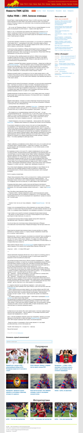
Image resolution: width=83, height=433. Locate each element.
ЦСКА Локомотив (64, 67)
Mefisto (56, 76)
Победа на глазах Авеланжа (64, 59)
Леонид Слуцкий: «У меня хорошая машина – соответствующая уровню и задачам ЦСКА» (65, 65)
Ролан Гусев (10, 122)
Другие (64, 10)
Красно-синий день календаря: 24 (68, 56)
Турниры (53, 4)
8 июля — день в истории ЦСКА (61, 19)
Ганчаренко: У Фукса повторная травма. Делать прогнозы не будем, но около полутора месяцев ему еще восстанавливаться (63, 22)
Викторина (26, 429)
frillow (56, 63)
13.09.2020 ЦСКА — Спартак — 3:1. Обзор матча (63, 34)
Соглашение (12, 429)
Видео (39, 4)
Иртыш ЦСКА (62, 61)
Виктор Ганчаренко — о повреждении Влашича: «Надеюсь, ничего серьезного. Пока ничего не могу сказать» (63, 38)
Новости (26, 4)
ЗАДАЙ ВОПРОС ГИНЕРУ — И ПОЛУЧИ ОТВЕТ (64, 74)
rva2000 (56, 71)
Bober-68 (57, 67)
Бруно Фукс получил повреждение (62, 45)
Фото (43, 4)
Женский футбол (50, 10)
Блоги (30, 4)
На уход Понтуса (61, 69)
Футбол (33, 10)
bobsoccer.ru (20, 333)
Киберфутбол (71, 10)
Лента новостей (60, 16)
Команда (48, 4)
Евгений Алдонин (14, 64)
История (64, 4)
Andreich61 (57, 56)
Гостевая (75, 4)
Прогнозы (69, 4)
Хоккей (44, 10)
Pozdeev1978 (57, 73)
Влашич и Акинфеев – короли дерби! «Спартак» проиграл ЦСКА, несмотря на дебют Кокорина (63, 42)
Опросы (35, 4)
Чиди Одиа (34, 106)
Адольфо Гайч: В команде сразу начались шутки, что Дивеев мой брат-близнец (64, 48)
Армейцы (58, 4)
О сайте (7, 429)
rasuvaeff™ (14, 431)
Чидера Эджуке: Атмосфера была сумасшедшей (62, 31)
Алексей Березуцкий (28, 244)
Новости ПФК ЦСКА (17, 10)
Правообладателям (19, 429)
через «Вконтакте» (74, 1)
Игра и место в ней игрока (65, 76)
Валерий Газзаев (43, 33)
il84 (55, 69)
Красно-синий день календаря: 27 (68, 58)
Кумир (21, 4)
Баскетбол (39, 10)
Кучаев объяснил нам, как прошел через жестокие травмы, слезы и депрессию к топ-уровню (63, 28)
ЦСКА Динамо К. (63, 71)
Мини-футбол (59, 10)
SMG (56, 59)
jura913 (56, 61)
